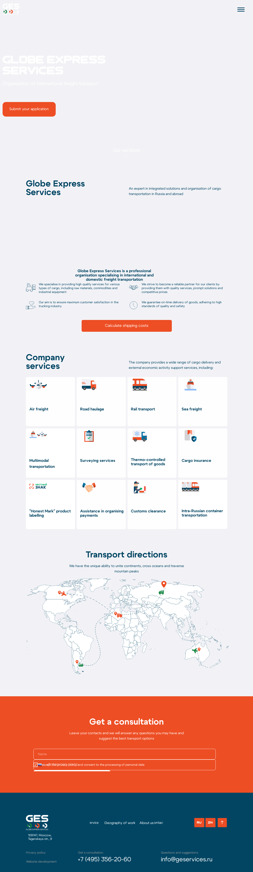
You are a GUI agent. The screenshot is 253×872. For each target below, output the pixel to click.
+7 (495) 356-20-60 (104, 860)
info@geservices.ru (187, 860)
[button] (29, 109)
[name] (124, 754)
